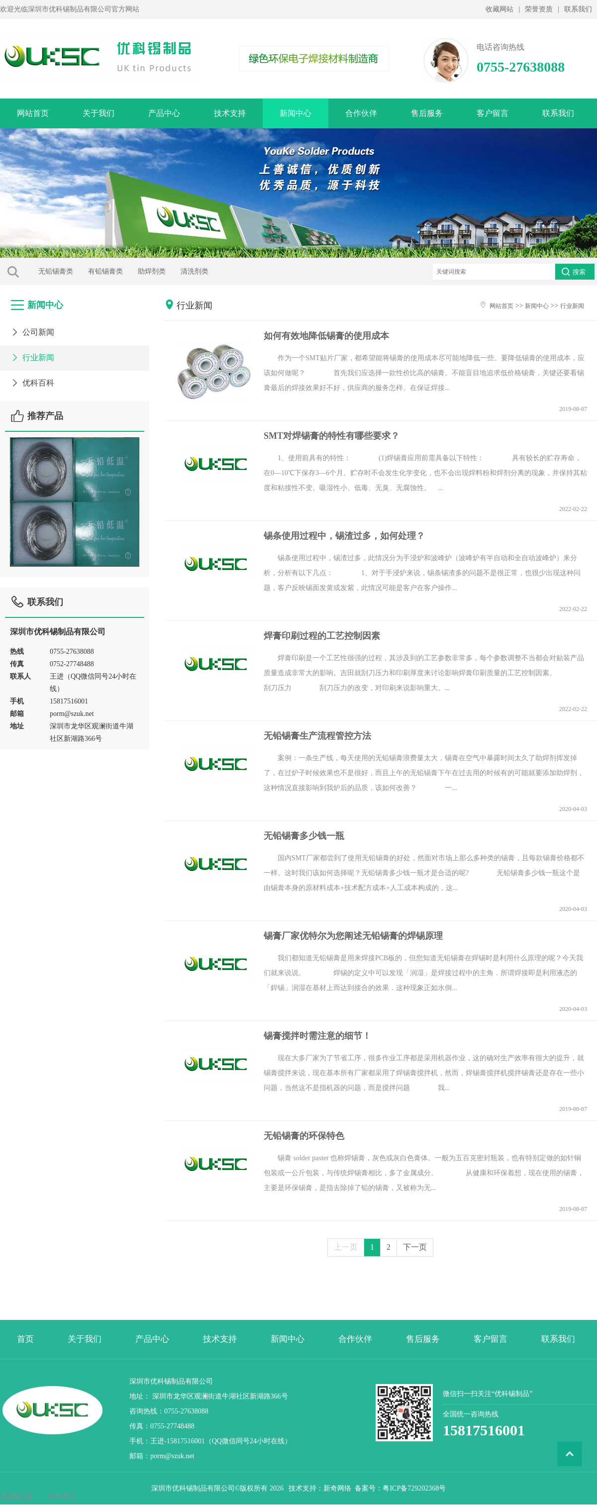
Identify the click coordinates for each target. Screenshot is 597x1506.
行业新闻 (32, 354)
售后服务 (427, 113)
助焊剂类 (116, 271)
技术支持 (230, 113)
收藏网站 (499, 9)
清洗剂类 (159, 271)
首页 (25, 1445)
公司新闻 (32, 328)
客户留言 (492, 113)
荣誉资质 (539, 9)
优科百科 (32, 379)
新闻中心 (295, 113)
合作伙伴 (361, 113)
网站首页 (33, 113)
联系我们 (578, 9)
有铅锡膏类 (70, 271)
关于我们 (98, 113)
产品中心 (164, 113)
